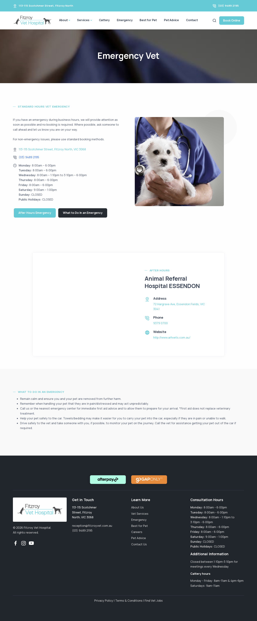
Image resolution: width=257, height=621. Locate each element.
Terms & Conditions (128, 601)
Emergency (124, 20)
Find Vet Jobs (154, 601)
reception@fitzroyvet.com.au (92, 526)
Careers (136, 532)
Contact (192, 20)
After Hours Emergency (34, 213)
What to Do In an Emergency (83, 213)
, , (52, 149)
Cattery (104, 20)
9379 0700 (160, 323)
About (63, 20)
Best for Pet (148, 20)
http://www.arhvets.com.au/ (171, 337)
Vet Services (139, 514)
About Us (137, 507)
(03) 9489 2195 (228, 6)
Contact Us (139, 544)
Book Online (231, 20)
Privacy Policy (103, 601)
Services (83, 20)
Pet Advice (171, 20)
